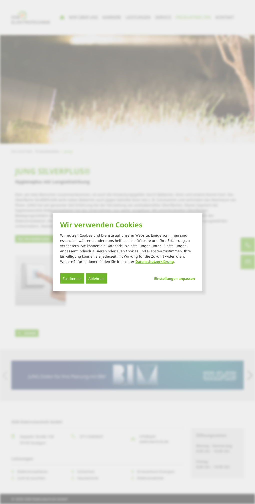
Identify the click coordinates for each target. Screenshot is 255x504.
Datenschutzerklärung (154, 261)
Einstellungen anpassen (174, 278)
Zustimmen (72, 278)
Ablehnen (96, 278)
